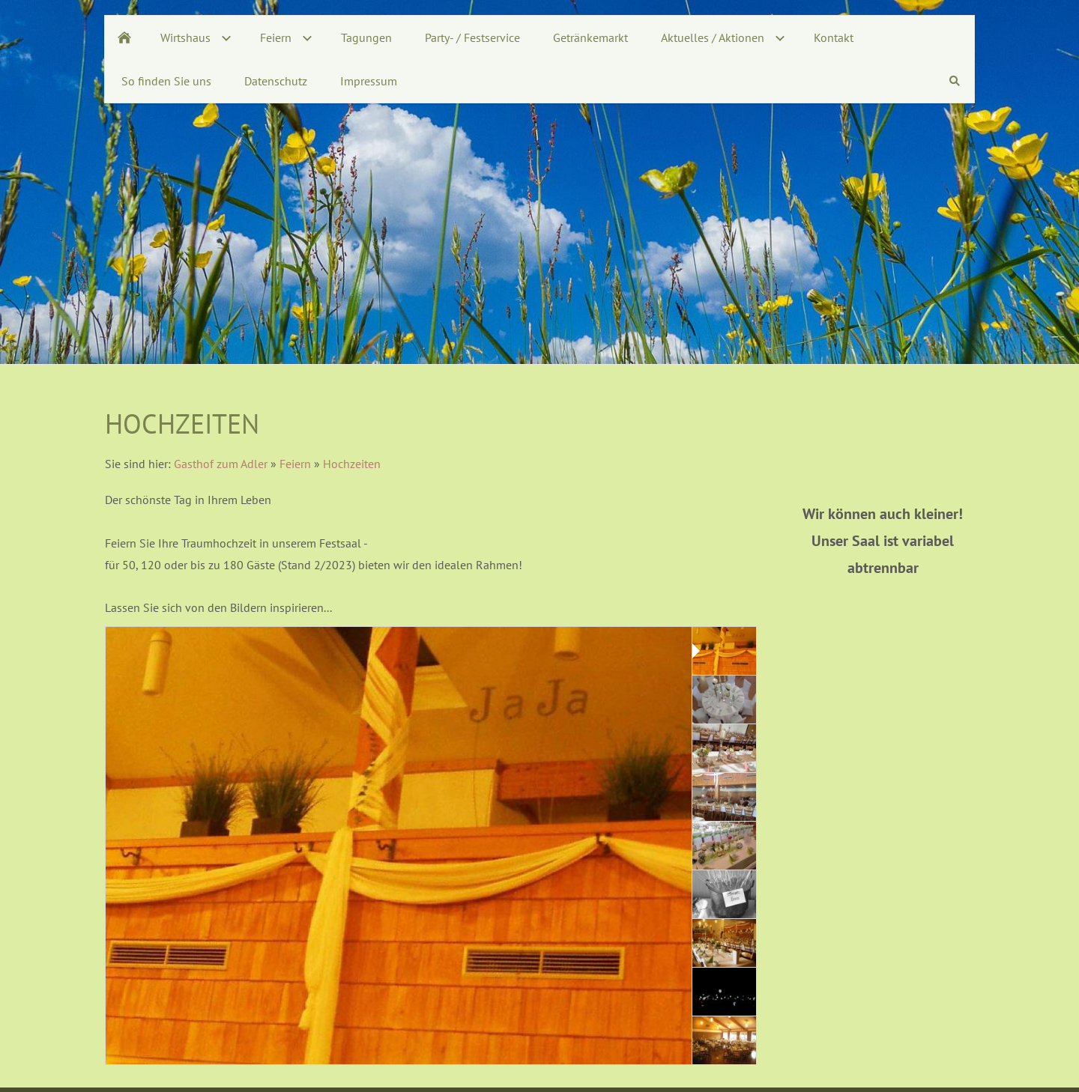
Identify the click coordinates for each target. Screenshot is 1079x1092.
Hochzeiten (352, 463)
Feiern (295, 463)
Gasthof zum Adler (221, 463)
